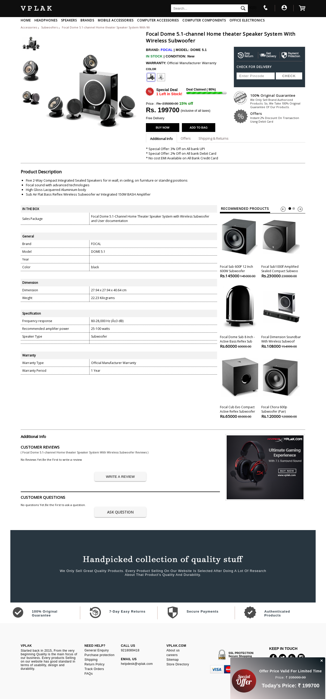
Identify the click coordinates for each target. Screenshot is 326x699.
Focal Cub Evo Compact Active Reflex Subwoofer (240, 386)
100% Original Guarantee (277, 101)
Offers (277, 117)
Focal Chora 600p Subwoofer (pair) (281, 386)
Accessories (29, 27)
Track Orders (94, 669)
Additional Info (161, 138)
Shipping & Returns (213, 138)
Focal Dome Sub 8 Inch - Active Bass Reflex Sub (240, 316)
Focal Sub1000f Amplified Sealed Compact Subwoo (281, 245)
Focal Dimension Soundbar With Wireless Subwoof (281, 316)
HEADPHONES (45, 20)
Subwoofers (49, 27)
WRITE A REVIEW (120, 477)
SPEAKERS (69, 20)
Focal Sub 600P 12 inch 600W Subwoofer (240, 245)
